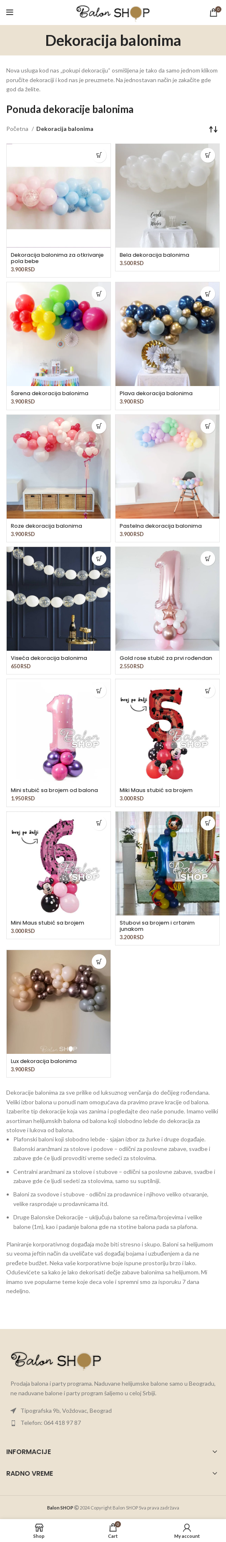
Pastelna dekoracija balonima (161, 525)
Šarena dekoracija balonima (49, 393)
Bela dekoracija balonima (154, 254)
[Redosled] (213, 129)
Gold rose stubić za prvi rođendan (166, 658)
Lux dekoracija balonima (44, 1061)
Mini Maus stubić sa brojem (47, 922)
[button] (99, 155)
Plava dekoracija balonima (156, 393)
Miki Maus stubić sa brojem (156, 790)
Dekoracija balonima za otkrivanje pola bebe (57, 258)
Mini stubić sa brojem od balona (54, 790)
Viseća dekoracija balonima (49, 658)
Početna (18, 128)
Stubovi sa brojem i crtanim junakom (157, 926)
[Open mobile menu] (10, 12)
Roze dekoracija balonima (46, 525)
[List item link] (113, 1410)
